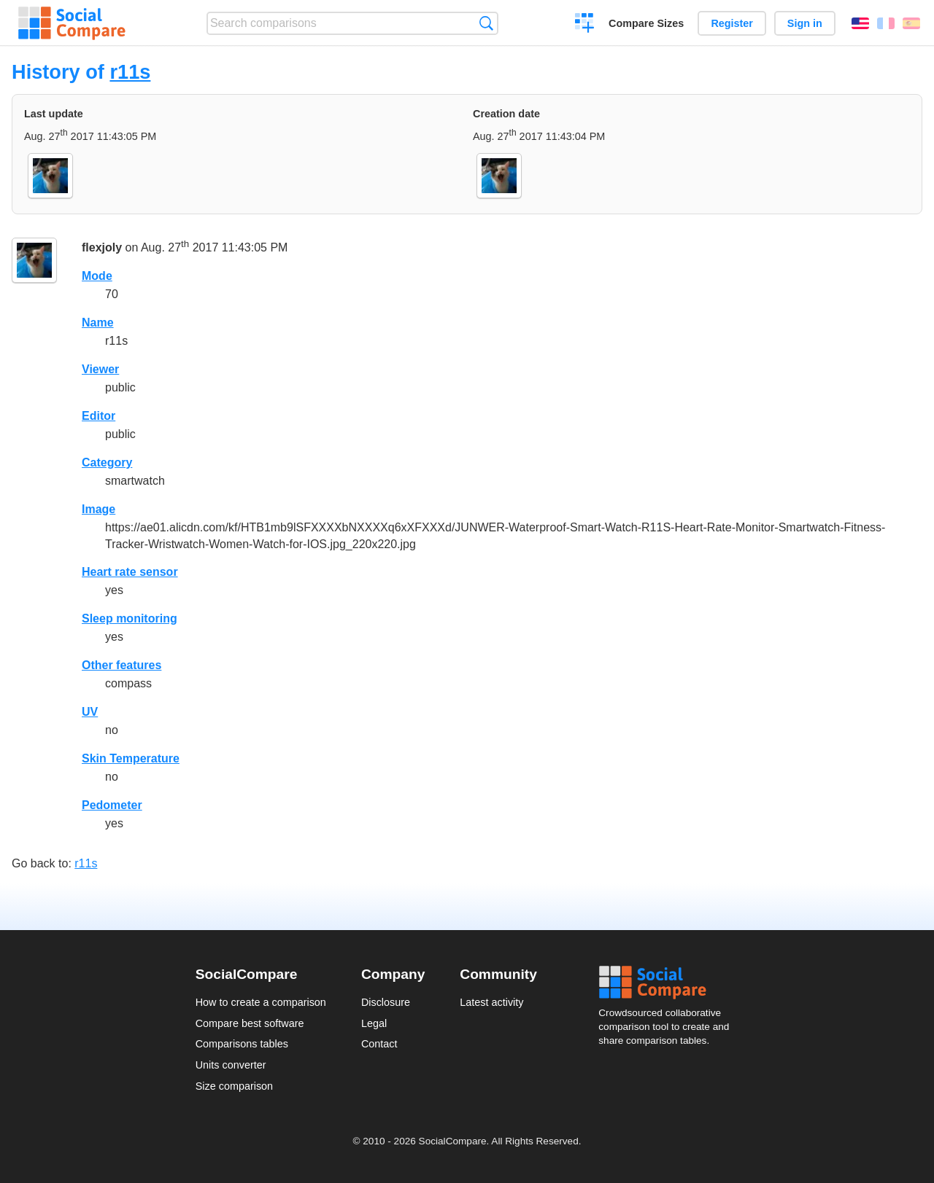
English (860, 23)
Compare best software (250, 1023)
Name (98, 322)
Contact (379, 1044)
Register (732, 23)
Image (98, 509)
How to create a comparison (261, 1002)
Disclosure (385, 1002)
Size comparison (234, 1086)
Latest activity (491, 1002)
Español (911, 23)
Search (486, 23)
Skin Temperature (131, 758)
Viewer (100, 369)
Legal (374, 1023)
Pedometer (112, 805)
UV (90, 712)
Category (107, 462)
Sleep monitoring (129, 618)
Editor (98, 416)
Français (886, 23)
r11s (129, 71)
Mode (97, 276)
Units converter (231, 1065)
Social (668, 982)
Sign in (804, 23)
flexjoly (102, 247)
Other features (121, 665)
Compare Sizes (646, 23)
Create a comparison (585, 25)
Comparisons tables (242, 1044)
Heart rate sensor (130, 572)
